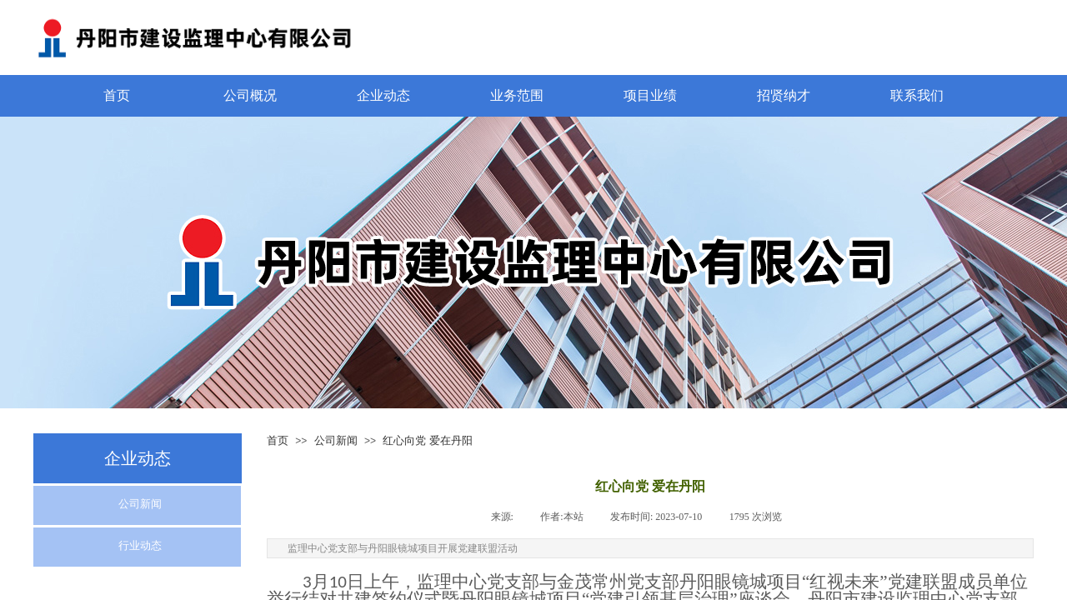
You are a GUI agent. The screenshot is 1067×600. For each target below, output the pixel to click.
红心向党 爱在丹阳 (427, 440)
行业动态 (140, 545)
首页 (116, 95)
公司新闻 (336, 440)
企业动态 (383, 95)
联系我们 (917, 95)
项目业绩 (650, 95)
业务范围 (517, 95)
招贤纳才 (783, 95)
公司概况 (250, 95)
